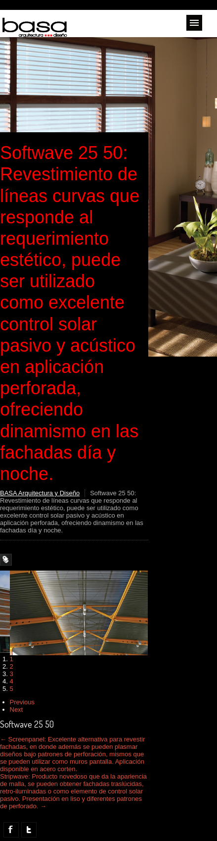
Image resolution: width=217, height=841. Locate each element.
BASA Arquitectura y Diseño (40, 493)
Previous (22, 702)
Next (16, 709)
